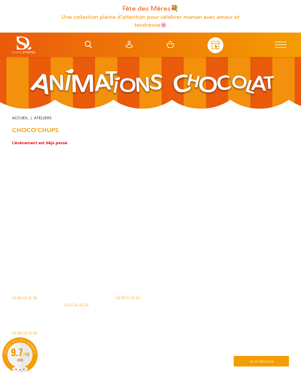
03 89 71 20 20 (128, 298)
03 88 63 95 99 (24, 333)
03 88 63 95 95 (24, 298)
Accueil (20, 118)
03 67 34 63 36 (76, 305)
